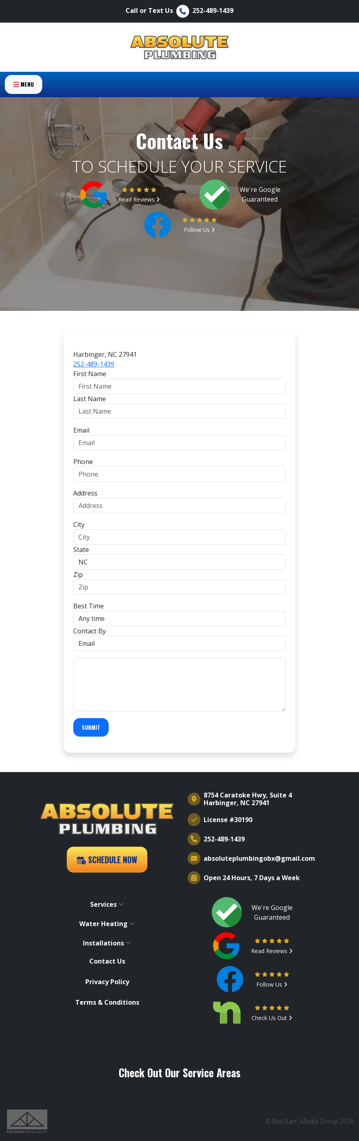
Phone (83, 461)
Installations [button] (107, 943)
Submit (91, 727)
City (79, 524)
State (81, 549)
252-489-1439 (93, 364)
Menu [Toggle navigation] (23, 91)
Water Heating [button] (107, 923)
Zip (78, 574)
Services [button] (107, 904)
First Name (89, 373)
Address (85, 493)
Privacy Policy (107, 982)
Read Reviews (139, 199)
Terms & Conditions (107, 1002)
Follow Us (199, 229)
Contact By (89, 631)
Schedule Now (107, 860)
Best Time (88, 606)
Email (81, 430)
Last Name (89, 398)
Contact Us (107, 961)
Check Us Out (272, 1018)
